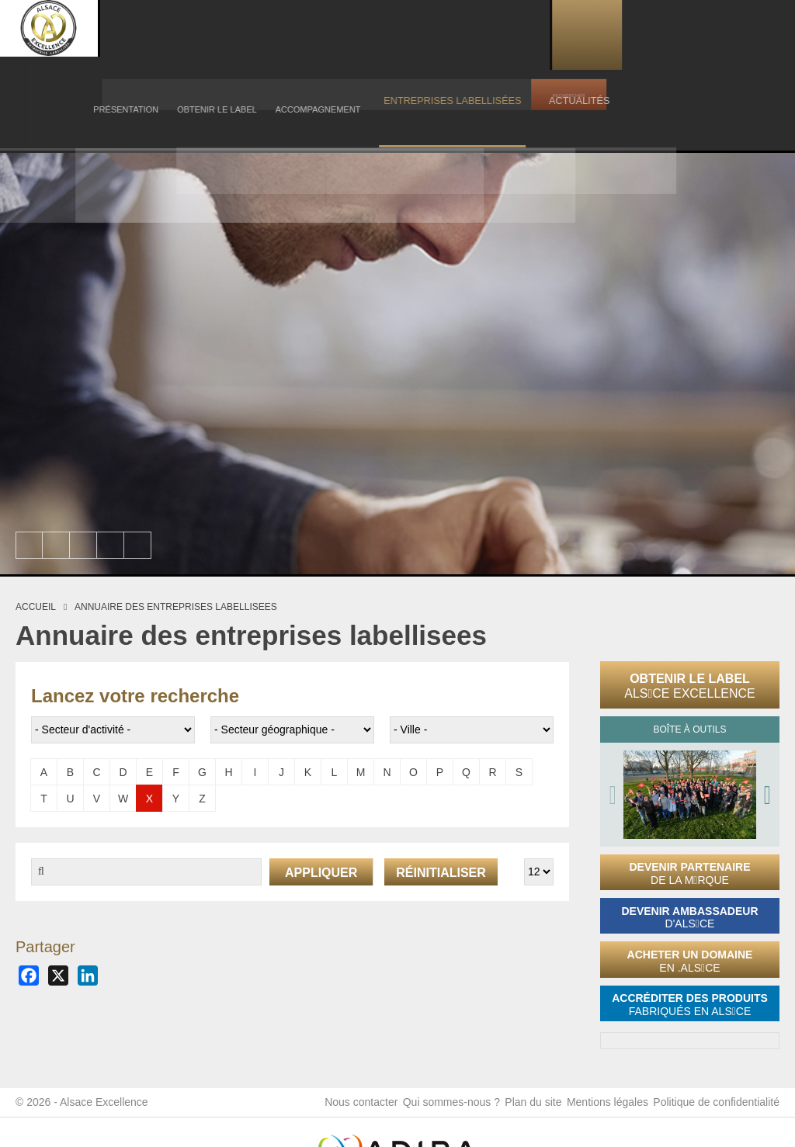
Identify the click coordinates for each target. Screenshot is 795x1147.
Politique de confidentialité (716, 1108)
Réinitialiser (441, 872)
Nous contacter (334, 1108)
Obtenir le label (689, 686)
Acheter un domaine (690, 961)
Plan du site (519, 1108)
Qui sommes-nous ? (431, 1108)
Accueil (36, 606)
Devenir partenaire (689, 873)
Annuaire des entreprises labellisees (176, 606)
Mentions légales (600, 1108)
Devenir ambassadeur (689, 917)
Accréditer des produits (690, 1004)
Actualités (688, 34)
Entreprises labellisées (587, 34)
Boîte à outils (689, 729)
